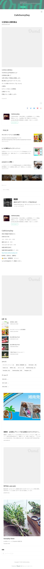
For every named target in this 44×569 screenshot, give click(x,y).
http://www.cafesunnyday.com (9, 253)
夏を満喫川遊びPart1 (15, 344)
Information (32, 365)
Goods (5, 367)
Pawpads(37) (4, 98)
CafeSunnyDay (22, 15)
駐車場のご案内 (13, 322)
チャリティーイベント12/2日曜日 (10, 134)
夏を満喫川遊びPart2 (15, 337)
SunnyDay (6, 370)
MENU (12, 367)
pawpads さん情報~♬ (7, 162)
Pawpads (28, 370)
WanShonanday (30, 367)
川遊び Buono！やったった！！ (17, 352)
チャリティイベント (8, 365)
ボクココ (21, 367)
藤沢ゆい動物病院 (21, 365)
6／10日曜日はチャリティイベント (11, 148)
